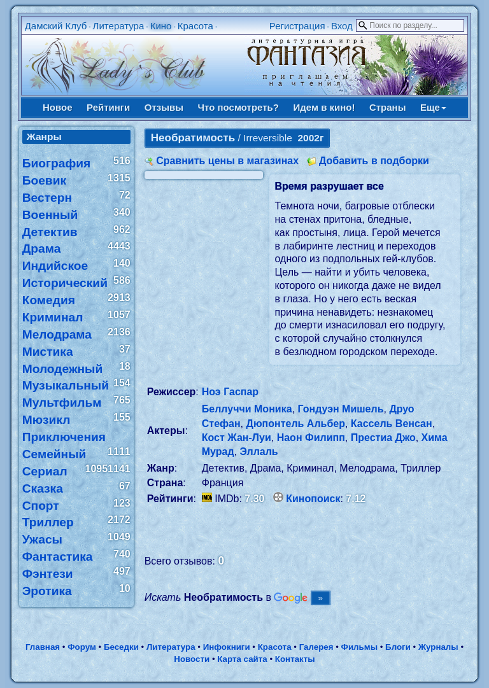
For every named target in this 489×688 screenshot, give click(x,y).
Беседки (121, 647)
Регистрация (297, 25)
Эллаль (258, 451)
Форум (81, 647)
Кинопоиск (313, 498)
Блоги (398, 647)
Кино (161, 25)
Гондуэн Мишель (340, 409)
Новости (191, 659)
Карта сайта (242, 659)
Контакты (295, 659)
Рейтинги (108, 107)
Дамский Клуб (56, 25)
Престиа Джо (383, 437)
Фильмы (359, 647)
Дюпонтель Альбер (295, 423)
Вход (342, 25)
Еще (433, 107)
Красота (195, 25)
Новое (58, 107)
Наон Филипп (311, 437)
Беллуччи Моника (247, 409)
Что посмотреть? (238, 107)
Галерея (316, 647)
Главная (42, 647)
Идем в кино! (324, 107)
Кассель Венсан (391, 423)
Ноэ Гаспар (230, 391)
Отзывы (164, 107)
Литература (119, 25)
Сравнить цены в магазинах (227, 160)
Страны (387, 107)
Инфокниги (226, 647)
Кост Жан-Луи (236, 437)
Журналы (438, 647)
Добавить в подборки (374, 160)
